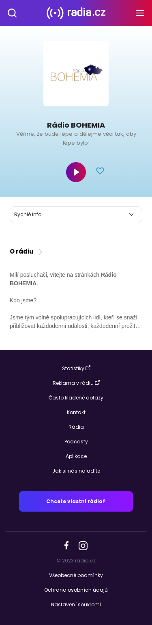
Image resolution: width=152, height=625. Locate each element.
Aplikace (76, 456)
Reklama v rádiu (76, 383)
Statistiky (76, 368)
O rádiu (27, 251)
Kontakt (76, 412)
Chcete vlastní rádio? (76, 501)
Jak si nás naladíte (76, 470)
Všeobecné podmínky (76, 575)
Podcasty (76, 441)
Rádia (76, 426)
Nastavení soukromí (76, 604)
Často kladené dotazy (76, 397)
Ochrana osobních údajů (76, 589)
